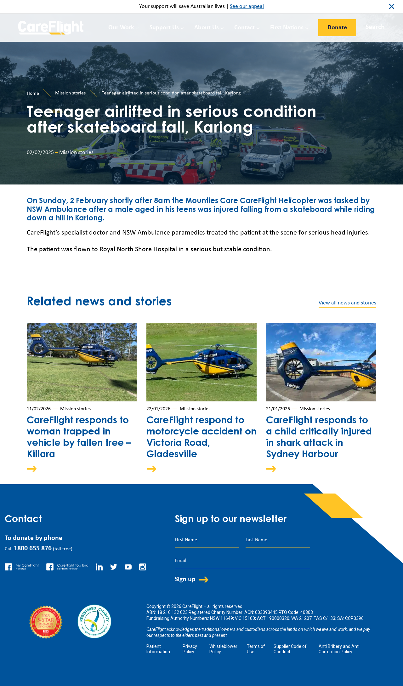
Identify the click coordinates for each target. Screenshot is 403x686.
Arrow (36, 469)
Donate (337, 28)
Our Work (121, 28)
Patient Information (158, 649)
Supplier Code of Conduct (290, 649)
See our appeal (247, 6)
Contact (244, 28)
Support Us (164, 28)
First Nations (287, 28)
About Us (206, 28)
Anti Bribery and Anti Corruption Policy (339, 649)
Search (375, 27)
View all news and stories (347, 303)
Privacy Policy (190, 649)
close (391, 6)
